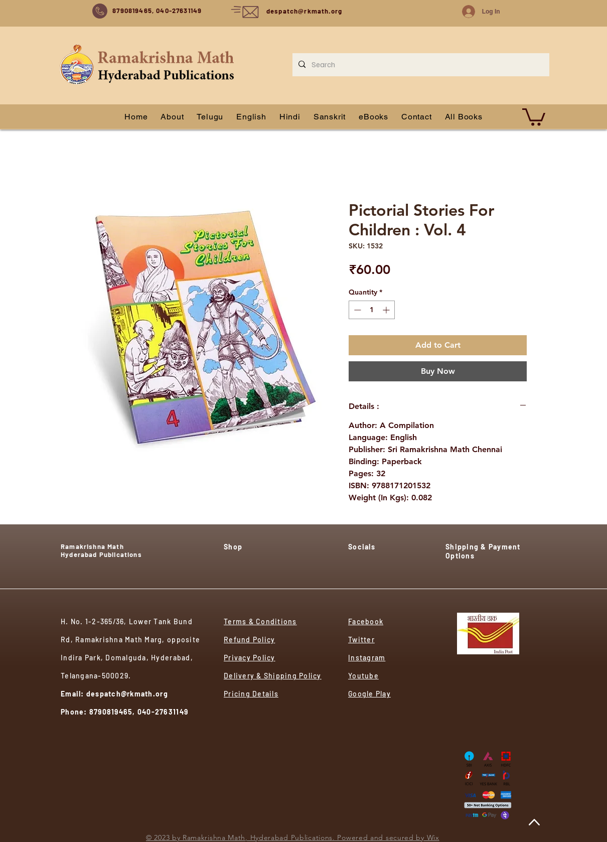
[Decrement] (356, 310)
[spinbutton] (372, 310)
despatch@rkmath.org (304, 11)
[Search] (420, 64)
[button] (533, 116)
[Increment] (387, 310)
